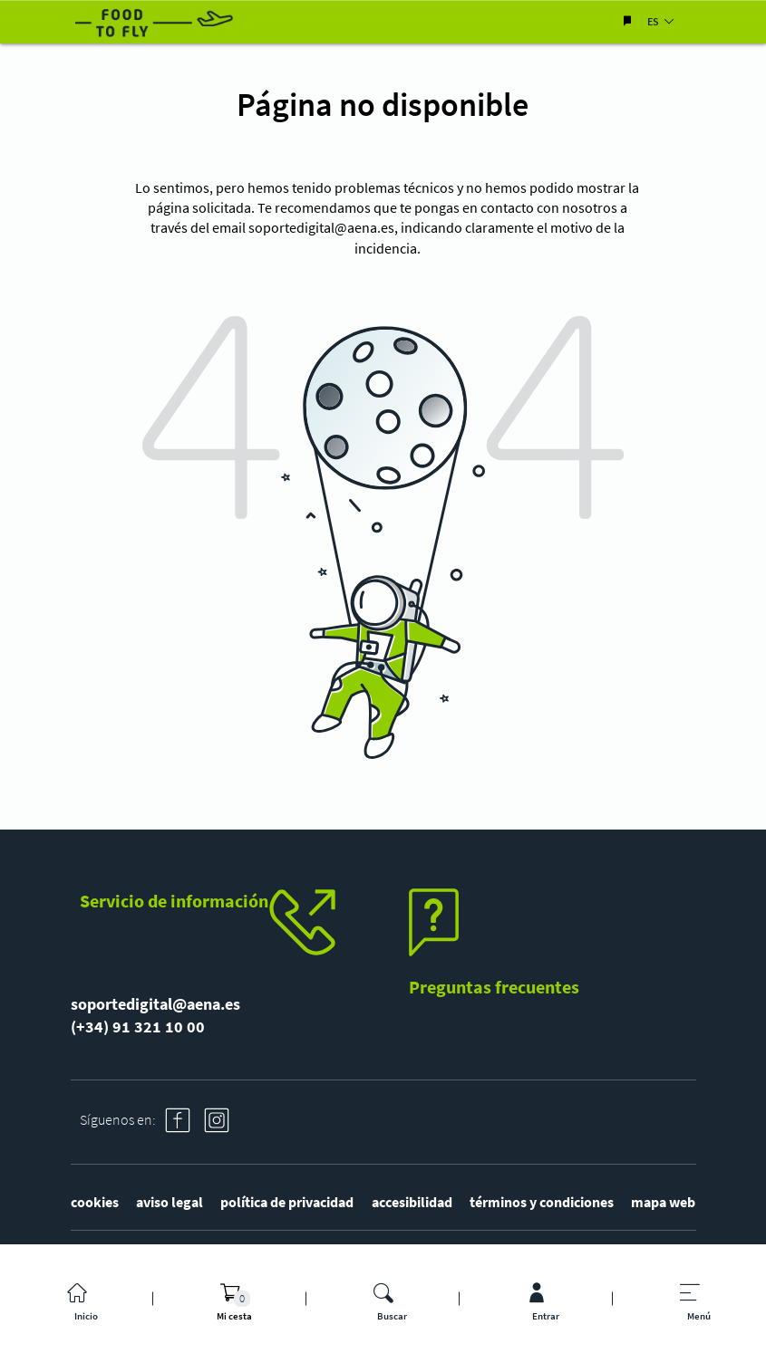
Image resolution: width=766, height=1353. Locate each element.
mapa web (663, 1202)
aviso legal (169, 1202)
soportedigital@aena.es (321, 227)
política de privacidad (287, 1202)
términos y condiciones (542, 1202)
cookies (95, 1202)
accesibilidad (412, 1202)
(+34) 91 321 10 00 (138, 1026)
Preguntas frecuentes (494, 986)
